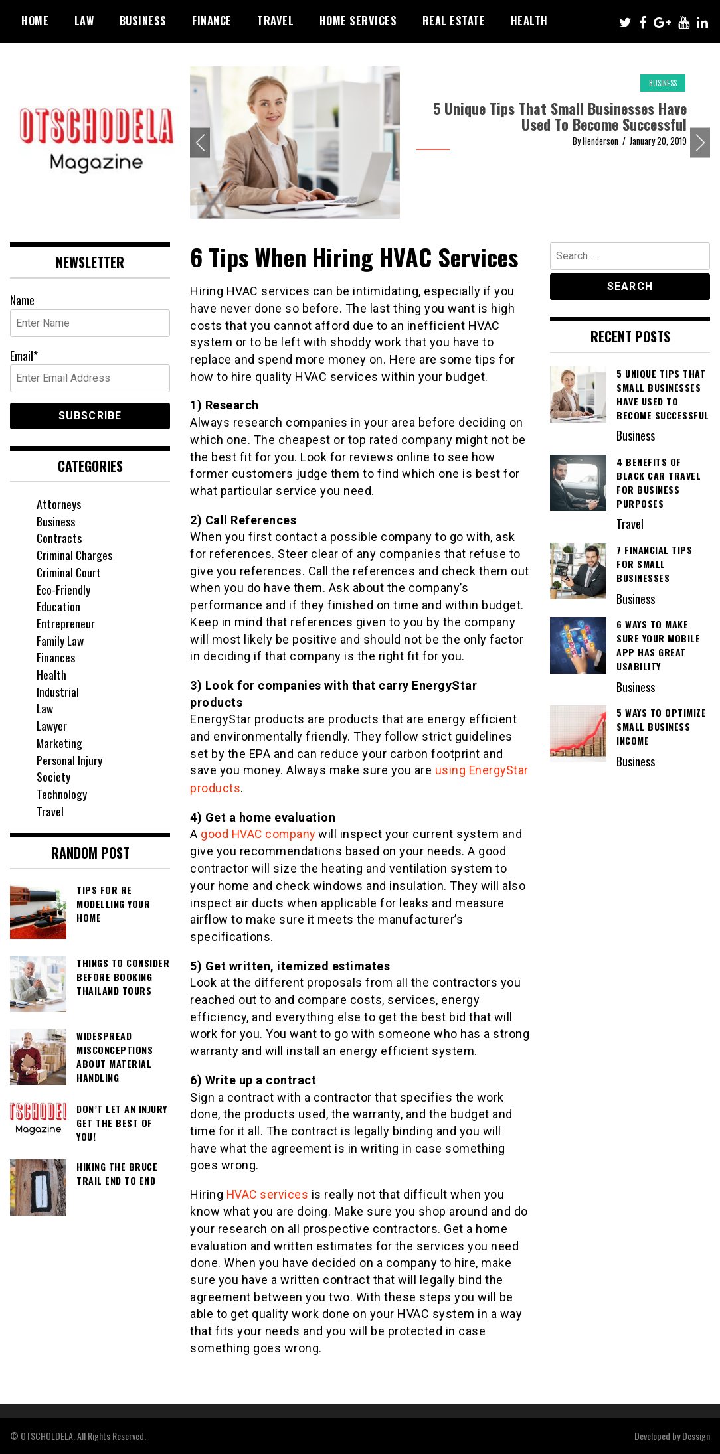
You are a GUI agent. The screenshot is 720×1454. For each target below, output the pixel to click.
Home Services (358, 21)
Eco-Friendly (63, 589)
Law (84, 21)
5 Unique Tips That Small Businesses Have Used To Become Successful (560, 116)
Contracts (59, 537)
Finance (212, 21)
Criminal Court (69, 572)
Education (58, 606)
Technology (62, 793)
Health (529, 21)
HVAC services (268, 1193)
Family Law (61, 640)
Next (700, 143)
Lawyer (52, 725)
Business (143, 21)
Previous (200, 143)
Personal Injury (69, 759)
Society (53, 776)
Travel (275, 21)
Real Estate (454, 21)
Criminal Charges (75, 554)
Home (34, 21)
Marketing (60, 742)
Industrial (58, 691)
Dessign (696, 1435)
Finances (56, 657)
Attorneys (59, 503)
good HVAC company (259, 834)
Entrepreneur (66, 623)
